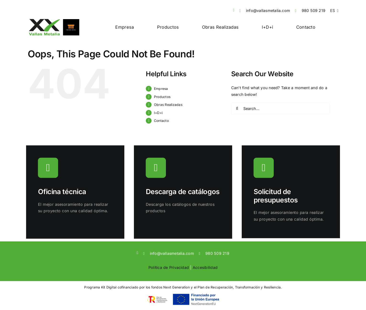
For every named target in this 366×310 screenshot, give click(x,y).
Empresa (161, 89)
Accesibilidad (205, 267)
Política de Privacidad (168, 267)
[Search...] (280, 108)
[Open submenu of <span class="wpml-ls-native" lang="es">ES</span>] (337, 10)
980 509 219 (314, 10)
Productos (162, 97)
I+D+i (158, 113)
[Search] (237, 108)
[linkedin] (233, 10)
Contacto (161, 121)
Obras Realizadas (168, 105)
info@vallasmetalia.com (268, 10)
